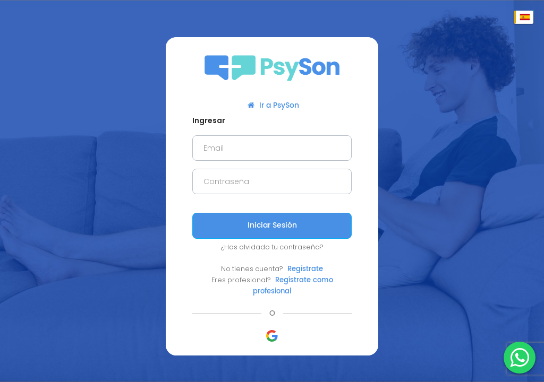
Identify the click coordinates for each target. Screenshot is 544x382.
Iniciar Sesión (272, 225)
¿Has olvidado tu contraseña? (272, 246)
